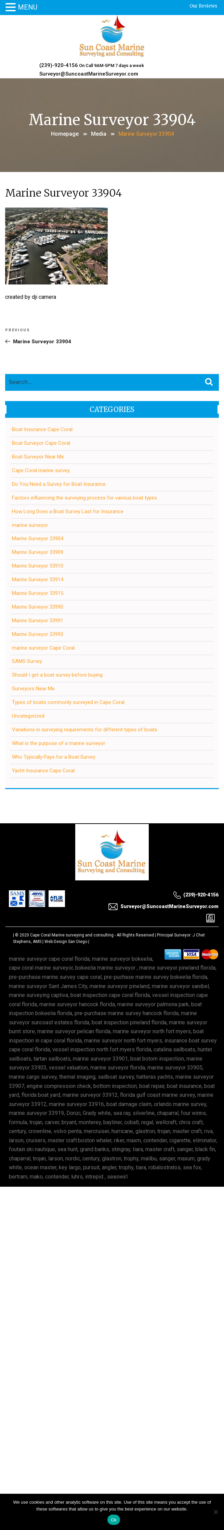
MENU (27, 7)
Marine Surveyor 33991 (37, 620)
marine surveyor (30, 525)
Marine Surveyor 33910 (37, 566)
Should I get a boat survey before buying (57, 675)
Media (98, 134)
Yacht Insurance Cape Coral (43, 771)
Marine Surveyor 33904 (37, 538)
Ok (114, 1519)
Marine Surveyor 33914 (37, 579)
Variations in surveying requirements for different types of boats (84, 730)
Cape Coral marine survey (41, 470)
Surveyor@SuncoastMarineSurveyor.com (88, 74)
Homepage (65, 134)
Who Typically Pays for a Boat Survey (53, 757)
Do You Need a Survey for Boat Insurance (59, 484)
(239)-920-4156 (58, 65)
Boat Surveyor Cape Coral (41, 443)
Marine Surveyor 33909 (37, 552)
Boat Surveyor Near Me (38, 457)
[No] (215, 1511)
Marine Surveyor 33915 (37, 593)
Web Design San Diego (65, 941)
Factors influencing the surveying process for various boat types (84, 498)
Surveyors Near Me (33, 689)
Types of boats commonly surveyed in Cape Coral (68, 702)
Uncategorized (28, 716)
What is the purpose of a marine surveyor (58, 743)
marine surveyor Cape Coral (43, 648)
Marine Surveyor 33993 (37, 634)
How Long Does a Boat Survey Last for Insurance (67, 511)
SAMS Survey (27, 661)
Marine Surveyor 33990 (37, 607)
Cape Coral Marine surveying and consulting (72, 935)
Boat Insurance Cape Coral (42, 429)
